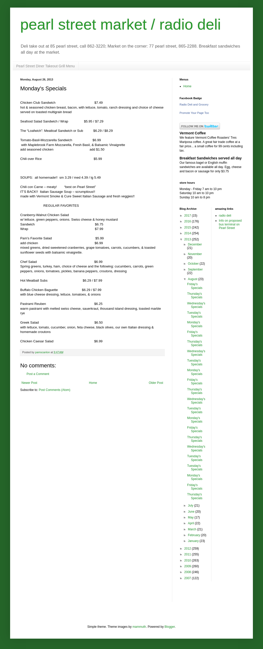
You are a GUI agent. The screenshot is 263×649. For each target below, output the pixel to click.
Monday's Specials (194, 324)
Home (93, 383)
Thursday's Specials (194, 295)
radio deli (225, 215)
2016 (188, 221)
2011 (188, 554)
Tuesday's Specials (194, 314)
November (195, 254)
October (194, 263)
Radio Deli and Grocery (194, 104)
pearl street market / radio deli (120, 24)
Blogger (170, 627)
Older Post (156, 383)
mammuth (139, 627)
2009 (188, 566)
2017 (188, 215)
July (191, 505)
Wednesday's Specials (196, 305)
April (191, 523)
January (194, 541)
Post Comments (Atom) (54, 390)
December (195, 244)
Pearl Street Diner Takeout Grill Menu (45, 66)
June (191, 511)
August (193, 279)
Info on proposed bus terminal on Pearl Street (230, 224)
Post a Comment (38, 374)
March (192, 529)
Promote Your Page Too (194, 112)
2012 (188, 548)
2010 (188, 560)
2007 (188, 578)
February (194, 535)
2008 (188, 572)
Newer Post (29, 383)
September (195, 269)
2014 (188, 233)
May (191, 517)
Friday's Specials (194, 285)
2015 (188, 227)
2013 (188, 239)
